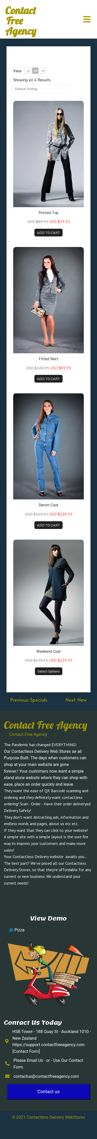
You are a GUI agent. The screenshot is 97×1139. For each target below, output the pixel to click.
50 (43, 70)
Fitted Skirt (48, 359)
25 (35, 70)
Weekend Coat (48, 651)
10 (28, 70)
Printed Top (48, 213)
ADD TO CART (48, 232)
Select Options (49, 671)
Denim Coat (48, 505)
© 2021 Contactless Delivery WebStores (48, 1117)
